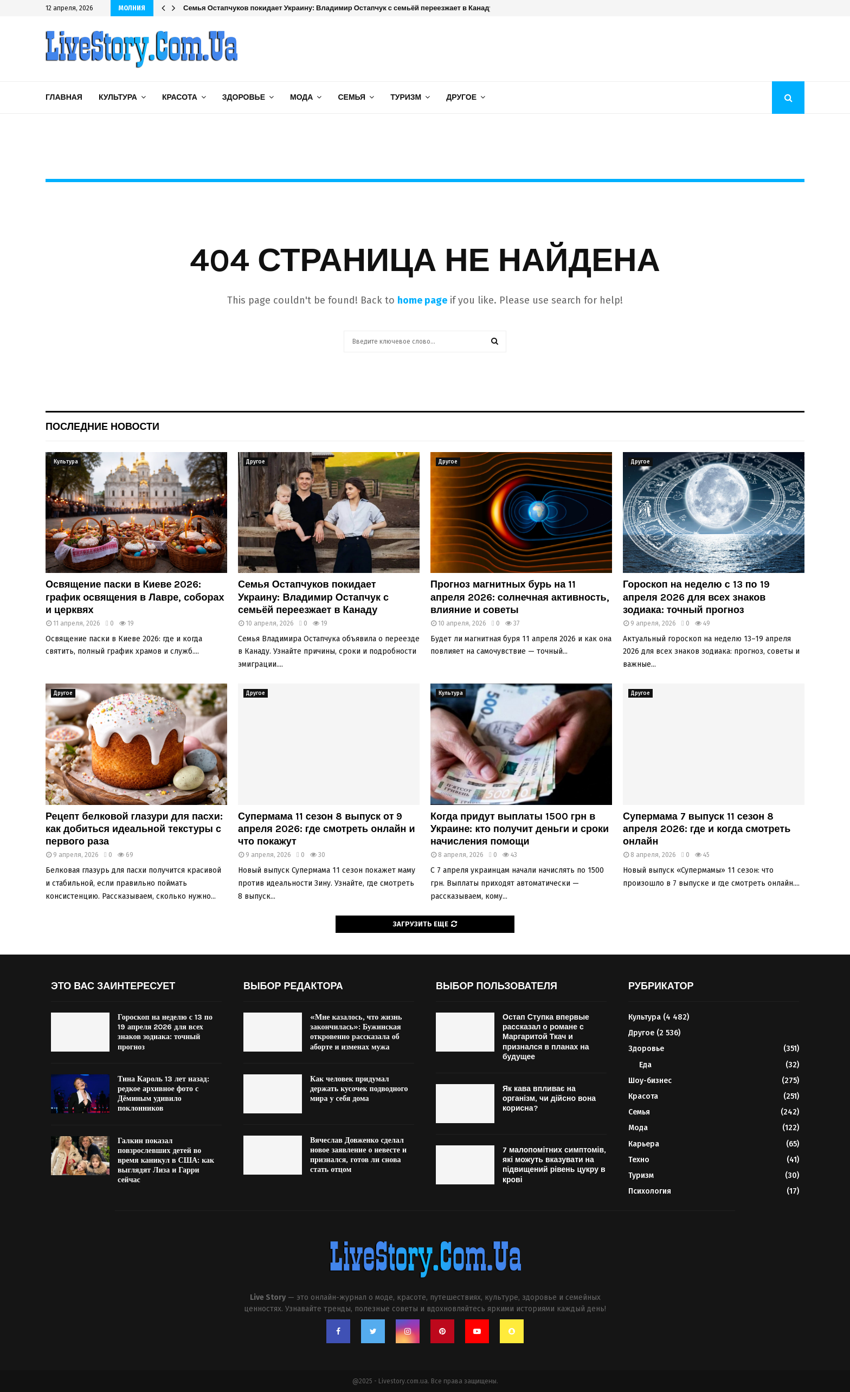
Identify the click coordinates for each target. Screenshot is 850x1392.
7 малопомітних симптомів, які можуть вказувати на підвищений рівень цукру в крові (554, 1164)
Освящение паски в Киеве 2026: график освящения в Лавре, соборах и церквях (135, 597)
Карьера (643, 1144)
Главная (64, 97)
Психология (649, 1191)
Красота (179, 97)
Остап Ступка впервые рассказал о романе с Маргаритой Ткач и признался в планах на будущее (546, 1037)
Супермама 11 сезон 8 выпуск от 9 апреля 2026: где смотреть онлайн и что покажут (326, 829)
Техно (638, 1159)
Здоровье (243, 97)
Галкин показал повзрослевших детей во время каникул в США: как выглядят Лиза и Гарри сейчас (166, 1160)
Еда (645, 1064)
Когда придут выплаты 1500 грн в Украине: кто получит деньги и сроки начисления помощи (519, 829)
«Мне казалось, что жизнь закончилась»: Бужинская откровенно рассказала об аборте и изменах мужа (356, 1032)
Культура (118, 97)
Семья (351, 97)
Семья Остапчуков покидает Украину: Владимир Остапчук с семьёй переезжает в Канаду (338, 8)
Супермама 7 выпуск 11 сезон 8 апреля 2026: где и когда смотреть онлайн (706, 829)
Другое (461, 97)
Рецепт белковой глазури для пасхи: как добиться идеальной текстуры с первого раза (134, 829)
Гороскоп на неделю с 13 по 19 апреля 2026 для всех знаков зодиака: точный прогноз (696, 597)
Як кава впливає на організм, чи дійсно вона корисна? (549, 1098)
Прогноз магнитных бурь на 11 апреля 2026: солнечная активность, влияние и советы (519, 597)
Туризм (405, 97)
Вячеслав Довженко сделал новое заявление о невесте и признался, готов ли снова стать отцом (358, 1155)
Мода (301, 97)
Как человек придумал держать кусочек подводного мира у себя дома (359, 1088)
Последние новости (102, 427)
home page (422, 300)
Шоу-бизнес (650, 1080)
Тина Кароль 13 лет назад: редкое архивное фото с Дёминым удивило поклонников (163, 1093)
